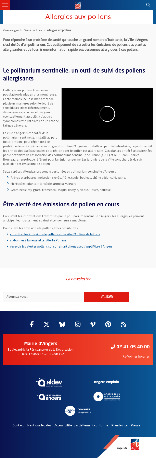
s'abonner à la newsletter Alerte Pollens (38, 240)
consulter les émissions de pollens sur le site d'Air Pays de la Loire (55, 234)
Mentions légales (39, 425)
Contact (18, 425)
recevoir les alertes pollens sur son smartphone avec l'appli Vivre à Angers (61, 246)
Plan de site (119, 425)
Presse (135, 425)
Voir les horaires (136, 356)
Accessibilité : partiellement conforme (81, 425)
